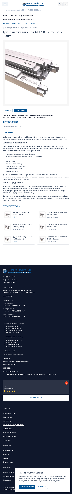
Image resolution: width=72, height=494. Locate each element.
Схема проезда (8, 296)
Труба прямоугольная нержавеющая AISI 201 (20, 28)
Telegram (13, 282)
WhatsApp (6, 282)
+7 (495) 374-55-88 (9, 277)
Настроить (42, 486)
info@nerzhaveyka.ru (10, 280)
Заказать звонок (36, 398)
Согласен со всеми (27, 486)
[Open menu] (5, 4)
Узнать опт (8, 110)
